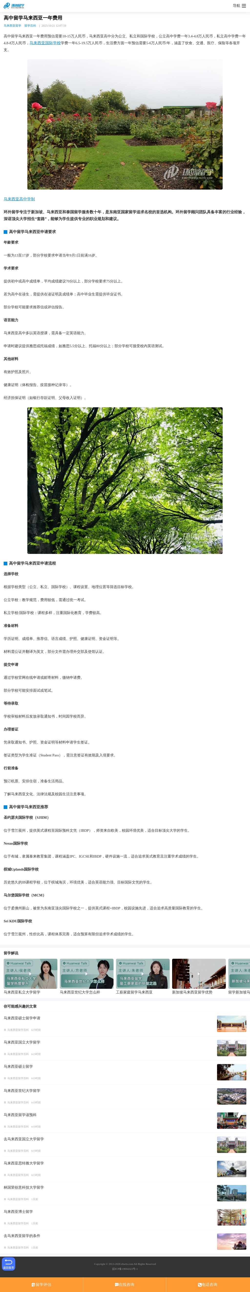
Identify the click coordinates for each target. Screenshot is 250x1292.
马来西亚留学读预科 (20, 1115)
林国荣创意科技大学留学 (24, 1187)
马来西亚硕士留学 (18, 1066)
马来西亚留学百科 (18, 1029)
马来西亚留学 (12, 25)
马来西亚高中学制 (19, 199)
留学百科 (30, 25)
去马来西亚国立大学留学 (24, 1139)
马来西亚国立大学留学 (22, 1042)
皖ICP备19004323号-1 (125, 1268)
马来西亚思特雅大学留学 (24, 1163)
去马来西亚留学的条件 (22, 1236)
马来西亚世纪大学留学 (22, 1091)
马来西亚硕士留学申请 (22, 1018)
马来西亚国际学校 (45, 43)
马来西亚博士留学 (18, 1212)
